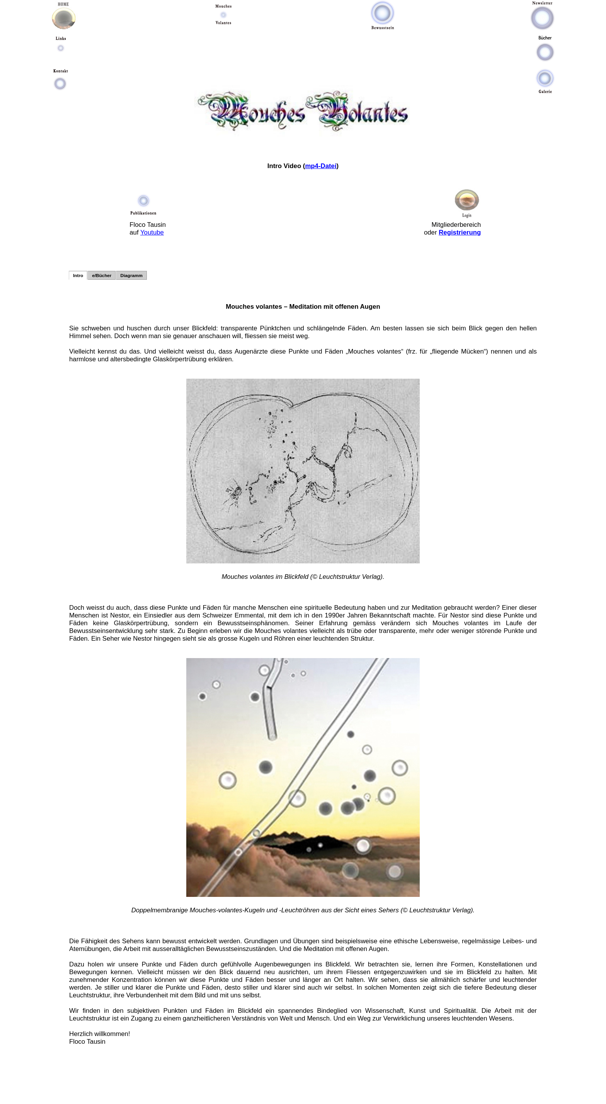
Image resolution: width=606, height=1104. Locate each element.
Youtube (152, 232)
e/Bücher (101, 275)
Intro (78, 275)
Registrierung (460, 232)
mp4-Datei (320, 166)
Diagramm (131, 275)
